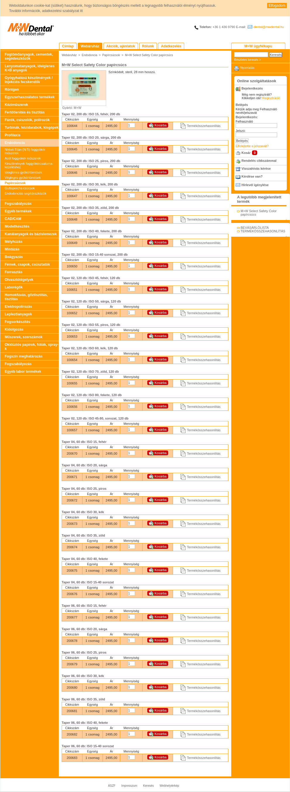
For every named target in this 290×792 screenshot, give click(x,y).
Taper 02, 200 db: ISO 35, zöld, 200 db (90, 207)
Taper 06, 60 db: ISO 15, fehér (84, 605)
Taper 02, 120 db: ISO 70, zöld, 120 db (90, 371)
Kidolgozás (14, 329)
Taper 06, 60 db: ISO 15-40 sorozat (88, 746)
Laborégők (14, 287)
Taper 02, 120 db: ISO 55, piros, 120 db (91, 325)
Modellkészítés (17, 226)
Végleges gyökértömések (23, 177)
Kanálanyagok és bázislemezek (31, 234)
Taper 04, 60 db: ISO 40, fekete (85, 559)
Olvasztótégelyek (19, 280)
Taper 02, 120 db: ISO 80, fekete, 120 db (92, 395)
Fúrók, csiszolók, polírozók (27, 120)
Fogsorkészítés (17, 322)
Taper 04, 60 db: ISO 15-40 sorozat (88, 582)
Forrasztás (14, 272)
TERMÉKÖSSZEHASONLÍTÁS (263, 231)
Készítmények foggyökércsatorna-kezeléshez (29, 165)
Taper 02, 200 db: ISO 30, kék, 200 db (90, 184)
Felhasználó (244, 121)
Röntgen (12, 89)
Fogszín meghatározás (23, 356)
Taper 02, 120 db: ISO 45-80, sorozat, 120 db (95, 418)
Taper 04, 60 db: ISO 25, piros (84, 488)
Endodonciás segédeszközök (25, 193)
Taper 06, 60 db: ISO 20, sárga (84, 629)
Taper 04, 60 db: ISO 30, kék (83, 512)
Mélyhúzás (14, 242)
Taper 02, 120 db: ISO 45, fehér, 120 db (91, 278)
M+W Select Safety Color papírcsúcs (149, 55)
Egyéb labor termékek (23, 372)
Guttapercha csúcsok (20, 188)
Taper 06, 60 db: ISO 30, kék (83, 676)
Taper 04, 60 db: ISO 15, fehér (84, 442)
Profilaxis (12, 135)
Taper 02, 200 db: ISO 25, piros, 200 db (91, 161)
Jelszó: (241, 131)
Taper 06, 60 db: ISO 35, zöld (83, 699)
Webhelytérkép (169, 785)
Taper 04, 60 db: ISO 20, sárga (84, 465)
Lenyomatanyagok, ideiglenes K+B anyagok (30, 68)
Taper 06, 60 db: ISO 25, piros (84, 652)
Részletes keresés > (247, 59)
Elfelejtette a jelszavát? (252, 146)
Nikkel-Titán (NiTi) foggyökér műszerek (25, 151)
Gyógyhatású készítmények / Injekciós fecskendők (29, 80)
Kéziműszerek (16, 105)
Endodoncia (15, 143)
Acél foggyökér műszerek (23, 158)
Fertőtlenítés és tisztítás (25, 112)
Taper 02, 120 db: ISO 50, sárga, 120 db (91, 301)
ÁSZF (111, 785)
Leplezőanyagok (18, 314)
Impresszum (129, 785)
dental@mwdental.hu (268, 27)
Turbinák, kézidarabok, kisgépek (31, 128)
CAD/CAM (13, 219)
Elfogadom (277, 6)
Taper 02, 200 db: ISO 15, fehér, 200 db (91, 114)
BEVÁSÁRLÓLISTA (255, 227)
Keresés (148, 785)
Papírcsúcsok (15, 183)
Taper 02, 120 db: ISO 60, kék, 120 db (90, 348)
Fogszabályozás (18, 204)
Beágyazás (14, 257)
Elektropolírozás (18, 307)
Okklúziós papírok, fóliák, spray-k (31, 347)
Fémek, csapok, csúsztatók (27, 264)
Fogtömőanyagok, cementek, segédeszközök (29, 56)
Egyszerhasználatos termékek (30, 97)
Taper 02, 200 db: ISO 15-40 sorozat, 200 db (94, 254)
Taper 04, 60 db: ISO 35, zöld (83, 535)
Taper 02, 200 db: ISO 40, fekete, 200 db (92, 231)
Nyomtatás (247, 67)
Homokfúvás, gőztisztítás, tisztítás (26, 297)
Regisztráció (271, 98)
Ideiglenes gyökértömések (23, 172)
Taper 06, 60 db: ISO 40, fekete (85, 722)
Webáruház (69, 55)
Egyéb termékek (18, 211)
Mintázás (12, 249)
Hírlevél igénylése (255, 185)
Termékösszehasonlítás (203, 126)
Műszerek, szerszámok (23, 337)
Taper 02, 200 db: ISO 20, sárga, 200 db (91, 137)
